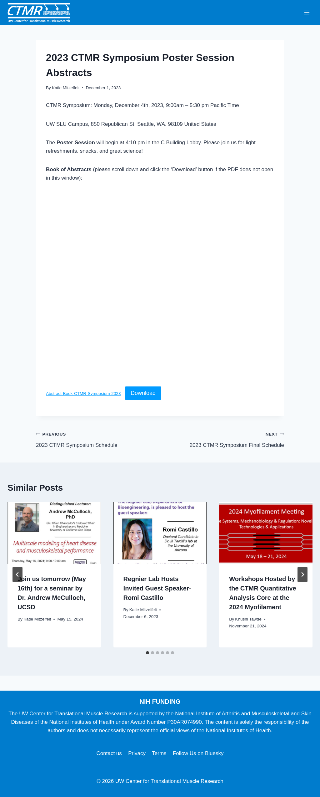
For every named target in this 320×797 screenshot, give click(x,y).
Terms (159, 753)
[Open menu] (306, 12)
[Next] (303, 574)
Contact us (109, 753)
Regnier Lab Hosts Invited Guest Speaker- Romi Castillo (157, 588)
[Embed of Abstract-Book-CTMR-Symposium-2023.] (160, 286)
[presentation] (54, 533)
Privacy (137, 753)
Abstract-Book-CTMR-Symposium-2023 (83, 393)
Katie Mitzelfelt (65, 87)
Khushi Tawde (248, 619)
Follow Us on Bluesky (198, 753)
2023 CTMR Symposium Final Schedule (224, 439)
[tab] (147, 652)
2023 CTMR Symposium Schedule (95, 439)
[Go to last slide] (17, 574)
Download (143, 393)
